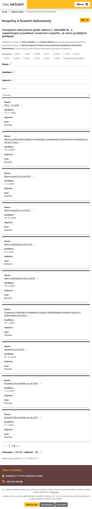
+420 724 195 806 (14, 481)
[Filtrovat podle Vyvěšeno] (46, 77)
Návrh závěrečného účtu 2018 (20, 244)
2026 (57, 58)
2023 (27, 58)
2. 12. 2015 (9, 183)
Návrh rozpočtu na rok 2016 (19, 176)
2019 (67, 54)
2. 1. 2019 (8, 425)
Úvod (4, 11)
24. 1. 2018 (9, 322)
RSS (85, 20)
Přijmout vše (31, 504)
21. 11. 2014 (10, 357)
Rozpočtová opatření (74, 58)
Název (6, 64)
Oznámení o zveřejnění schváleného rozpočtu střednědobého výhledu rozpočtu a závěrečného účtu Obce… (42, 314)
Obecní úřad (17, 11)
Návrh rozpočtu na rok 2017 (19, 210)
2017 (47, 54)
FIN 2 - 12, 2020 (13, 105)
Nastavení (61, 504)
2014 (17, 54)
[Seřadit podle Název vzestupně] (11, 63)
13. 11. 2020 (10, 112)
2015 (27, 54)
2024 (37, 58)
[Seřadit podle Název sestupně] (11, 64)
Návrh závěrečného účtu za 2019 (21, 278)
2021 (7, 58)
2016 (37, 54)
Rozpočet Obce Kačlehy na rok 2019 (23, 417)
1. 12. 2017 (9, 391)
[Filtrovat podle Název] (46, 68)
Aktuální (8, 124)
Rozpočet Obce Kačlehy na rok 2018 (23, 383)
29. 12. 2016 (10, 217)
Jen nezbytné (47, 504)
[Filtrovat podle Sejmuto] (46, 86)
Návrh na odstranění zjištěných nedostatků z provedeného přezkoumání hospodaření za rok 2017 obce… (46, 141)
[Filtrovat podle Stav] (46, 95)
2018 (57, 54)
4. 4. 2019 (8, 251)
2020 (77, 54)
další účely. (55, 492)
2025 (47, 58)
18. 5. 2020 (9, 285)
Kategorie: (7, 53)
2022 (17, 58)
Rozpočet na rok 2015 (16, 349)
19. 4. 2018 (9, 149)
